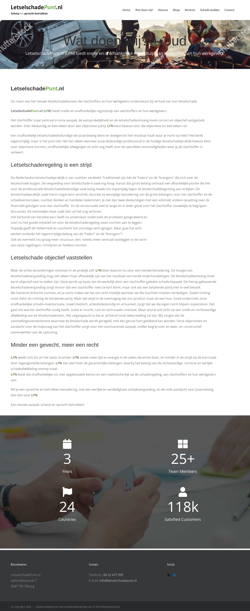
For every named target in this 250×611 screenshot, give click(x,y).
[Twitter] (168, 574)
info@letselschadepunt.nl (118, 580)
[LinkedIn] (174, 574)
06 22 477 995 (113, 575)
